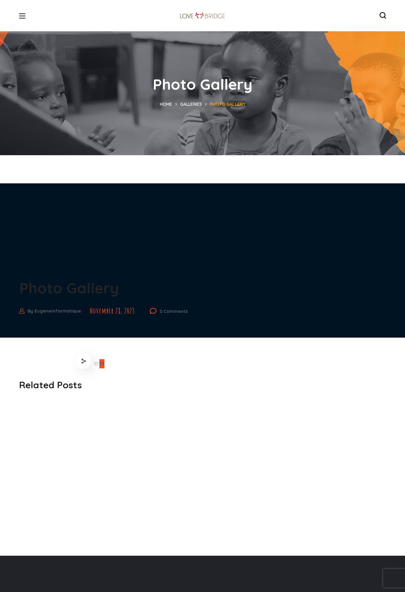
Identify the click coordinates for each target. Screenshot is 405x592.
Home (166, 104)
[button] (383, 15)
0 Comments (174, 311)
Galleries (191, 104)
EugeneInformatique (57, 311)
